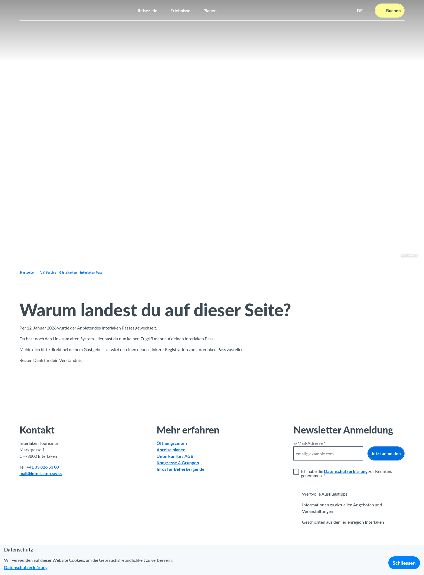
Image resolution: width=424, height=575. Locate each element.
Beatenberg (409, 255)
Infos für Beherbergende (180, 469)
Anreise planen (171, 449)
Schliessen (404, 563)
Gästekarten (68, 272)
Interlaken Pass (91, 272)
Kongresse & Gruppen (178, 462)
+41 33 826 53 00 (43, 466)
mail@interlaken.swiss (40, 473)
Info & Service (46, 272)
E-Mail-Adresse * (309, 443)
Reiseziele (147, 9)
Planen (210, 9)
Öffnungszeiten (172, 443)
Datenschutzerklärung (345, 471)
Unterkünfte (169, 456)
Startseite (26, 272)
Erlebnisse (180, 9)
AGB (188, 456)
